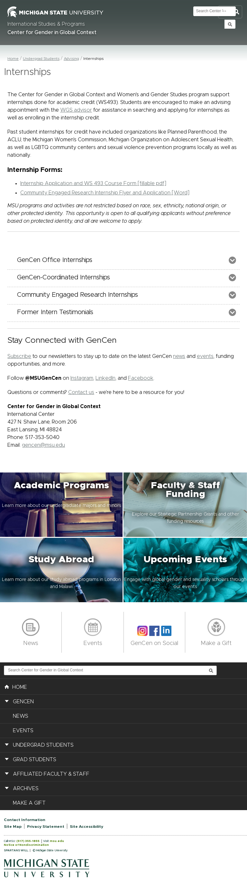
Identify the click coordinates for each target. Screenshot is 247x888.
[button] (62, 504)
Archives (26, 788)
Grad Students (34, 759)
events (205, 356)
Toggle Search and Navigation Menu (230, 12)
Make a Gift (216, 643)
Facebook (140, 378)
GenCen (23, 701)
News (30, 643)
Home (13, 59)
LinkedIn (105, 378)
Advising (71, 59)
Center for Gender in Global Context (51, 32)
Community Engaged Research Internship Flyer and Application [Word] (104, 192)
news (179, 356)
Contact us (81, 392)
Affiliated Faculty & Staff (51, 774)
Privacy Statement (45, 826)
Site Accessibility (86, 826)
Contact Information (24, 820)
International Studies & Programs (46, 24)
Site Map (13, 826)
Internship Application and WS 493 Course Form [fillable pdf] (93, 183)
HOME (16, 686)
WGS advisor (76, 110)
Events (92, 643)
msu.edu (57, 841)
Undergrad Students (41, 59)
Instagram (81, 378)
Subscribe (19, 356)
